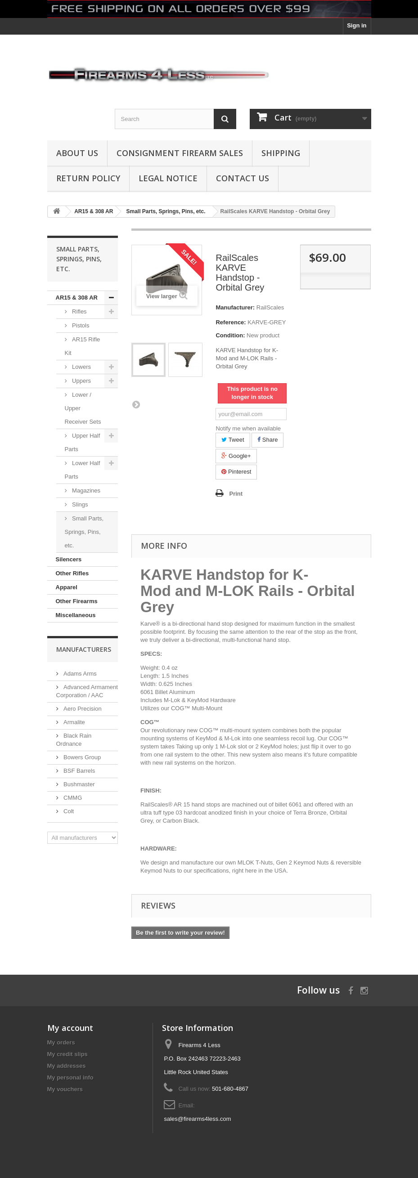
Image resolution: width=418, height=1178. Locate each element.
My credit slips (67, 1054)
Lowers (81, 366)
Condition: (230, 335)
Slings (79, 504)
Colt (68, 811)
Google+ (236, 455)
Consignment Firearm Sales (180, 153)
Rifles (79, 311)
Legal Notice (168, 178)
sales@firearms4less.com (197, 1118)
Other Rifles (72, 573)
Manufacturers (83, 649)
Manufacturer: (235, 307)
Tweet (232, 439)
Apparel (66, 587)
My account (70, 1027)
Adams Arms (79, 673)
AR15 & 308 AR (77, 297)
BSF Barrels (78, 770)
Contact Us (242, 178)
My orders (61, 1042)
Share (267, 439)
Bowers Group (81, 757)
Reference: (231, 322)
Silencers (69, 559)
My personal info (70, 1077)
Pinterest (236, 471)
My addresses (66, 1065)
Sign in (356, 25)
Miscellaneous (76, 615)
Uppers (81, 380)
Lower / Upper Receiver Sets (83, 408)
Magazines (85, 490)
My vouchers (65, 1089)
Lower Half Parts (82, 470)
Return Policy (88, 178)
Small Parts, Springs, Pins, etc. (84, 532)
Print (236, 493)
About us (77, 153)
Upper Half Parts (82, 442)
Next (135, 404)
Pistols (80, 325)
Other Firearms (77, 601)
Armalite (73, 722)
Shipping (280, 153)
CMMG (72, 797)
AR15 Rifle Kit (82, 346)
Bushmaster (78, 784)
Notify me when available (248, 428)
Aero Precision (82, 708)
